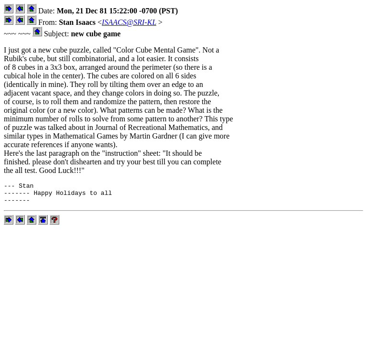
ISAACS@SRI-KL (129, 22)
